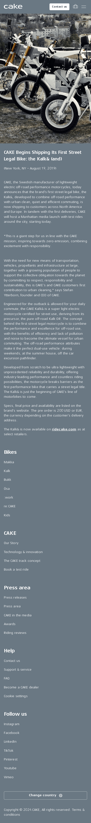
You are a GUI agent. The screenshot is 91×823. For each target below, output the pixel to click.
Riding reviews (15, 633)
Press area (12, 606)
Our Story (11, 543)
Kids (7, 515)
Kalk (7, 471)
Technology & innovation (23, 552)
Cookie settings (16, 696)
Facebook (11, 733)
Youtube (10, 768)
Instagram (11, 724)
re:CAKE (10, 506)
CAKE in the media (18, 615)
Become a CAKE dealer (21, 687)
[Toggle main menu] (84, 7)
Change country (46, 795)
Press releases (15, 597)
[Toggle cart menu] (75, 7)
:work (8, 497)
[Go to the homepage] (13, 7)
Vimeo (9, 777)
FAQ (6, 678)
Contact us (59, 6)
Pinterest (10, 759)
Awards (10, 624)
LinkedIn (10, 741)
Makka (9, 462)
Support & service (18, 669)
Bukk (7, 479)
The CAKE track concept (22, 561)
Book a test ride (16, 569)
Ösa (7, 488)
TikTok (9, 750)
